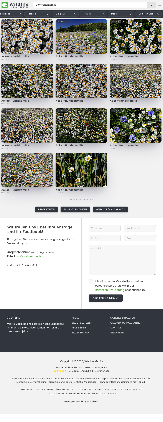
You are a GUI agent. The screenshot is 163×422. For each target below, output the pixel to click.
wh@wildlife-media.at (30, 256)
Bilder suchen (80, 332)
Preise (75, 317)
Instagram (117, 332)
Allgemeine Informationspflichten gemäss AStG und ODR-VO (82, 393)
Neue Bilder (78, 327)
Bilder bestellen (81, 322)
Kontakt (115, 327)
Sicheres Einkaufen (75, 209)
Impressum (26, 389)
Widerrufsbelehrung (90, 389)
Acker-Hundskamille (15, 56)
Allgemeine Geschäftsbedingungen (124, 389)
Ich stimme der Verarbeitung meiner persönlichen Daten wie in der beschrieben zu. (120, 286)
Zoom (7, 21)
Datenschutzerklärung (109, 290)
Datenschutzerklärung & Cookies (55, 389)
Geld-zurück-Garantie (110, 209)
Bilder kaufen (46, 209)
